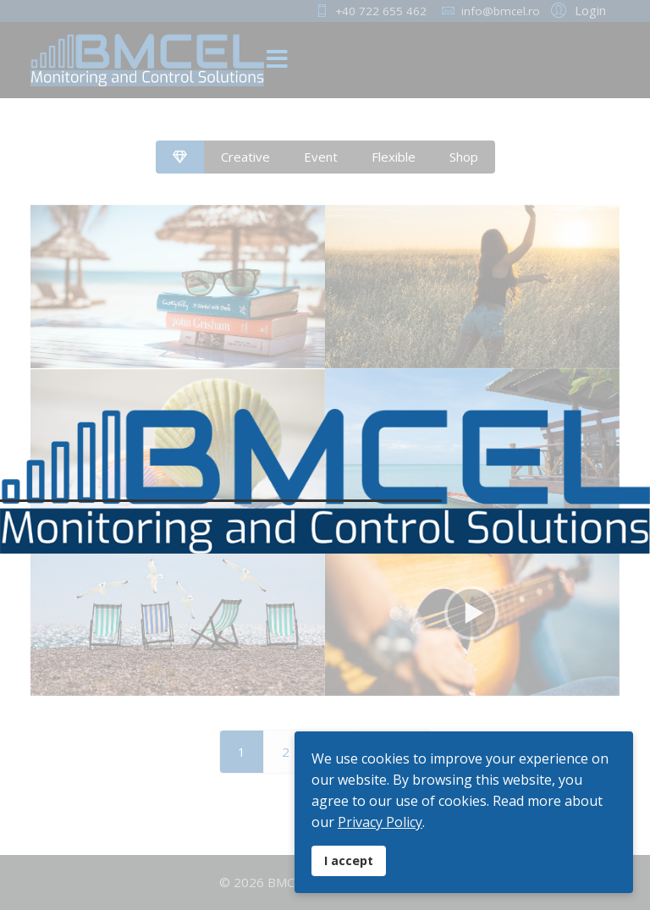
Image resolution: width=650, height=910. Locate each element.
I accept (348, 860)
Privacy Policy (380, 822)
